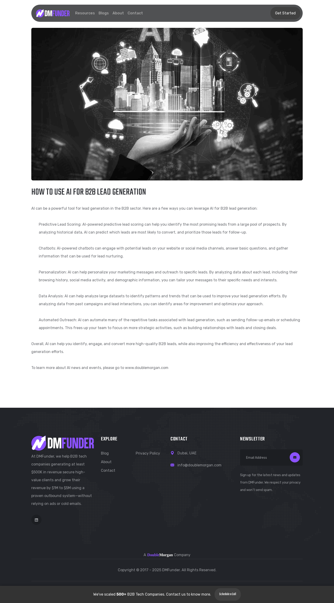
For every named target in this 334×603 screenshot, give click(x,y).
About (118, 13)
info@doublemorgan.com (199, 465)
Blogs (104, 13)
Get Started (285, 13)
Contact (135, 13)
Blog (105, 453)
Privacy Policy (148, 453)
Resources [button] (85, 13)
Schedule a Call (227, 594)
